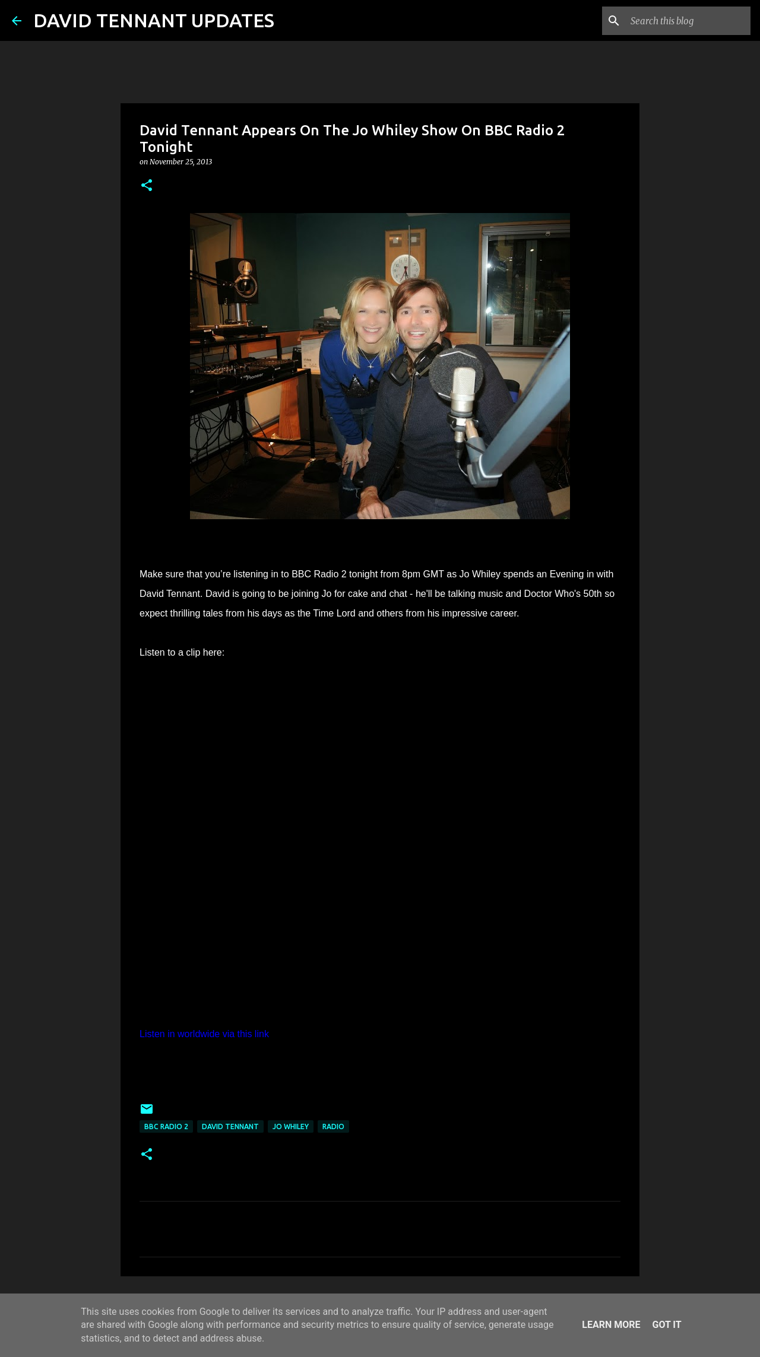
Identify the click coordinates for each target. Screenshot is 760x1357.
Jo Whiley (291, 1126)
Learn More (611, 1324)
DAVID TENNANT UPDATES (153, 20)
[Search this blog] (688, 21)
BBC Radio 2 (166, 1126)
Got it (666, 1324)
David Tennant (230, 1126)
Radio (333, 1126)
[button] (147, 186)
